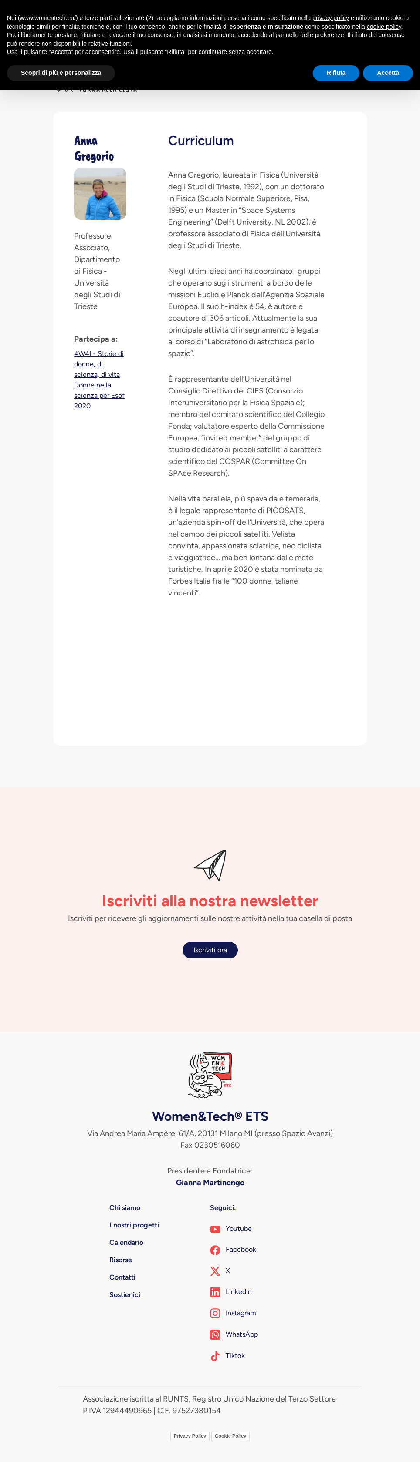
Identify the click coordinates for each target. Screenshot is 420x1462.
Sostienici (124, 1295)
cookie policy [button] (384, 26)
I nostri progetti (134, 1225)
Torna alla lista (97, 89)
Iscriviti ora (210, 950)
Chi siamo (124, 1207)
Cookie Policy (230, 1435)
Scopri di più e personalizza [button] (61, 72)
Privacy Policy (190, 1435)
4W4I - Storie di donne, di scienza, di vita (99, 364)
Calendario (126, 1242)
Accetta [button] (388, 72)
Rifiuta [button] (336, 72)
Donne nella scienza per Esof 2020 (99, 395)
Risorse (120, 1260)
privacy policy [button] (330, 17)
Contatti (122, 1277)
